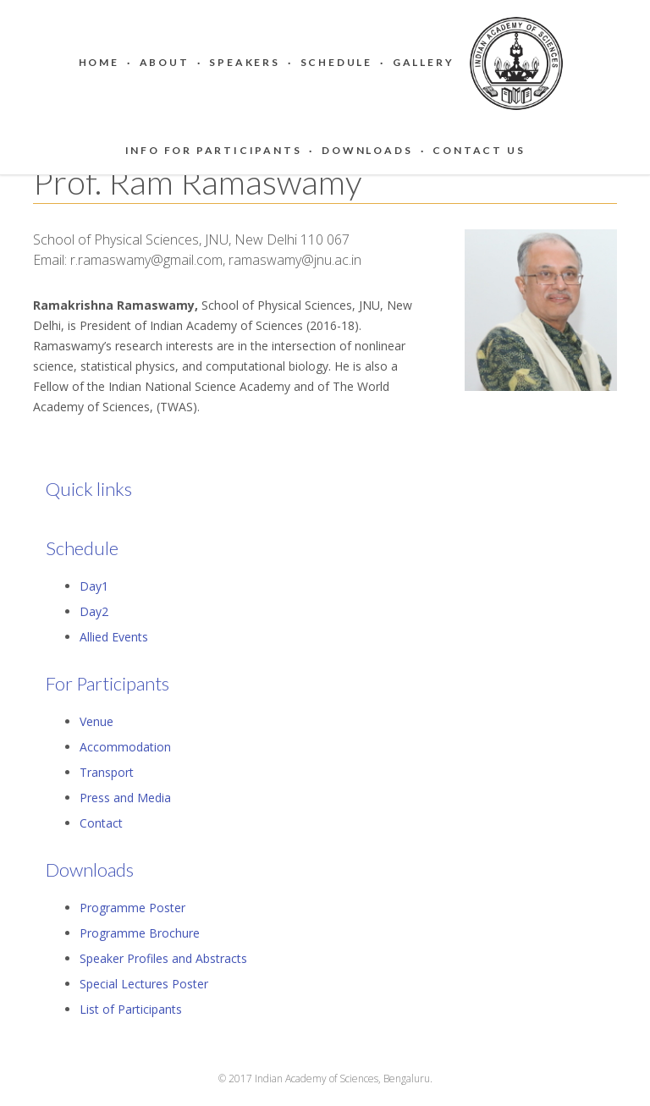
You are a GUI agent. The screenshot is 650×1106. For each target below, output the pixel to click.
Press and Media (125, 798)
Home (99, 62)
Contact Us (478, 150)
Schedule (336, 62)
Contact (101, 823)
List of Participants (131, 1009)
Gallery (423, 62)
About (165, 62)
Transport (107, 772)
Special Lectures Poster (144, 984)
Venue (96, 721)
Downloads (367, 150)
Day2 (94, 611)
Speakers (244, 62)
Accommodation (125, 747)
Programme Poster (132, 908)
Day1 (94, 586)
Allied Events (114, 637)
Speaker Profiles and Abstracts (163, 958)
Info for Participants (213, 150)
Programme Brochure (140, 933)
